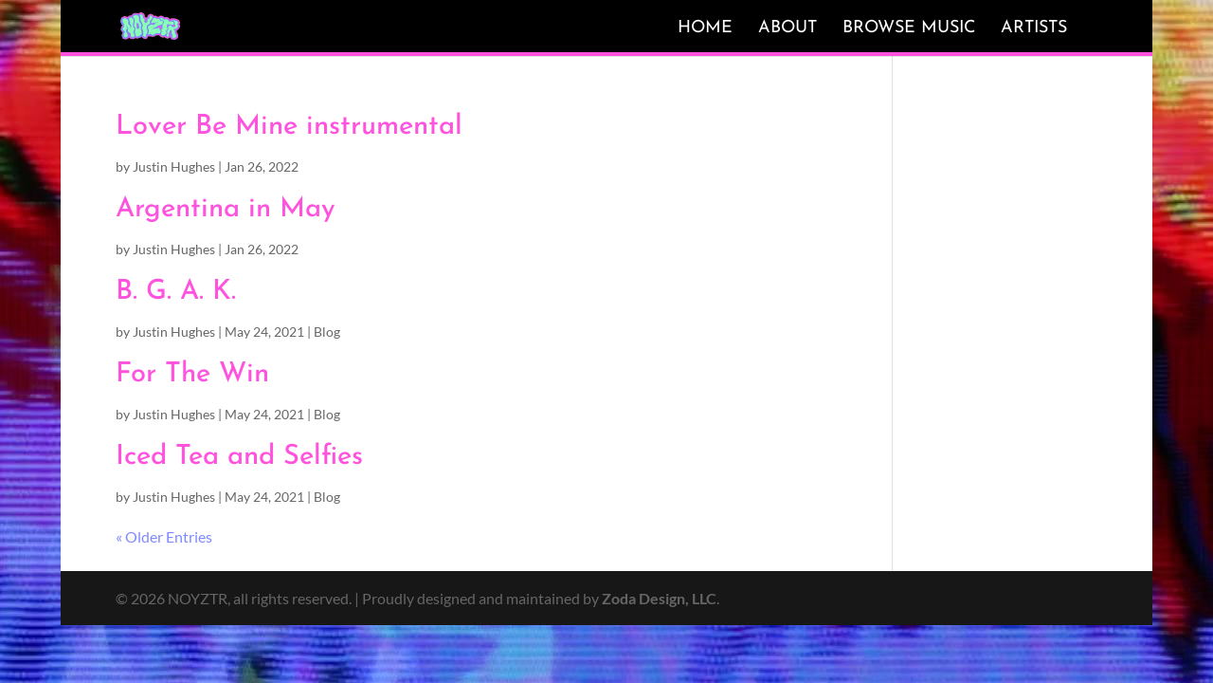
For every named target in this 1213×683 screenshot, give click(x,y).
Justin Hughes (174, 166)
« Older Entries (164, 536)
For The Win (192, 374)
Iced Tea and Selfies (239, 457)
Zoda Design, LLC (659, 598)
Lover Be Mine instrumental (289, 126)
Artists (1034, 28)
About (787, 28)
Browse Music (908, 28)
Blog (327, 331)
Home (705, 28)
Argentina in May (225, 209)
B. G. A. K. (176, 291)
